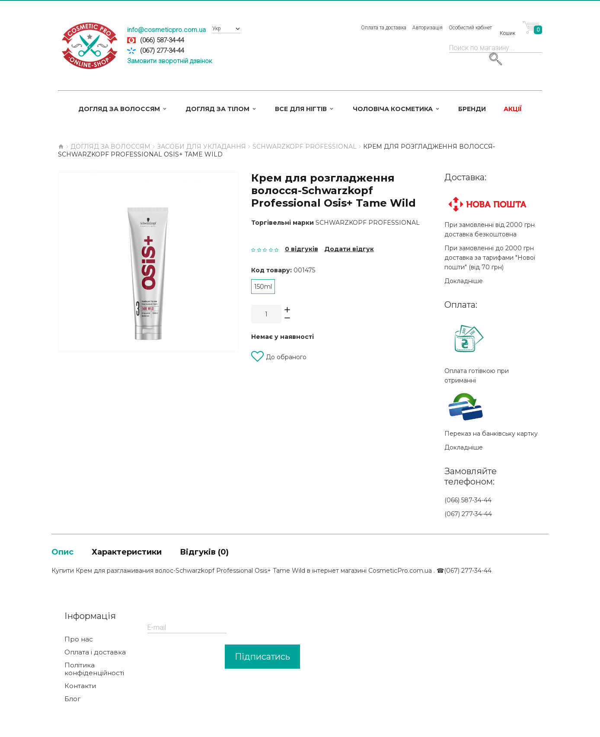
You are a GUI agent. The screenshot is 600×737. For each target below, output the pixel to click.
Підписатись (262, 658)
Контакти (80, 688)
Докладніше (463, 281)
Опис (66, 552)
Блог (72, 701)
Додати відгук (349, 249)
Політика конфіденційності (94, 671)
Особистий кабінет (470, 28)
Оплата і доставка (95, 654)
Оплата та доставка (383, 28)
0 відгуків (301, 249)
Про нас (78, 641)
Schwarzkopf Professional (368, 223)
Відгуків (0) (245, 552)
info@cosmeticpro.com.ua (166, 30)
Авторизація (427, 28)
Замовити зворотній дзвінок (169, 61)
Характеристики (147, 552)
